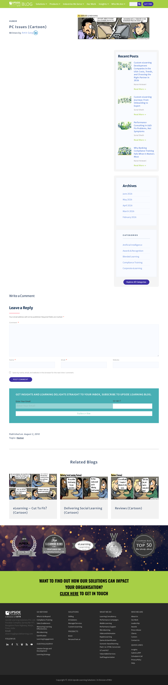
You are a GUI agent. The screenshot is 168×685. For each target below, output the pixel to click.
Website (116, 360)
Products (55, 4)
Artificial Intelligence (132, 245)
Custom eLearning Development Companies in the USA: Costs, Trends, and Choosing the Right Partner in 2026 (143, 71)
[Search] (139, 4)
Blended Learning (131, 256)
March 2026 (128, 211)
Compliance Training (132, 262)
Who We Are (118, 4)
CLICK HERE (69, 593)
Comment (14, 322)
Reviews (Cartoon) (128, 508)
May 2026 (127, 199)
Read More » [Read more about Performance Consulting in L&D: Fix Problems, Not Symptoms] (140, 140)
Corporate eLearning (132, 268)
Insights (104, 4)
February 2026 (129, 217)
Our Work (91, 4)
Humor (13, 21)
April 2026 (127, 205)
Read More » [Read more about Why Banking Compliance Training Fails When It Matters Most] (140, 165)
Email (64, 360)
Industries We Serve (73, 4)
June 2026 (127, 194)
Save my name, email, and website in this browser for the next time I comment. (43, 372)
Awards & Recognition (133, 251)
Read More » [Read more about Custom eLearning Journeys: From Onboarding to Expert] (140, 114)
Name (12, 360)
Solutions (41, 4)
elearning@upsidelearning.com (19, 633)
